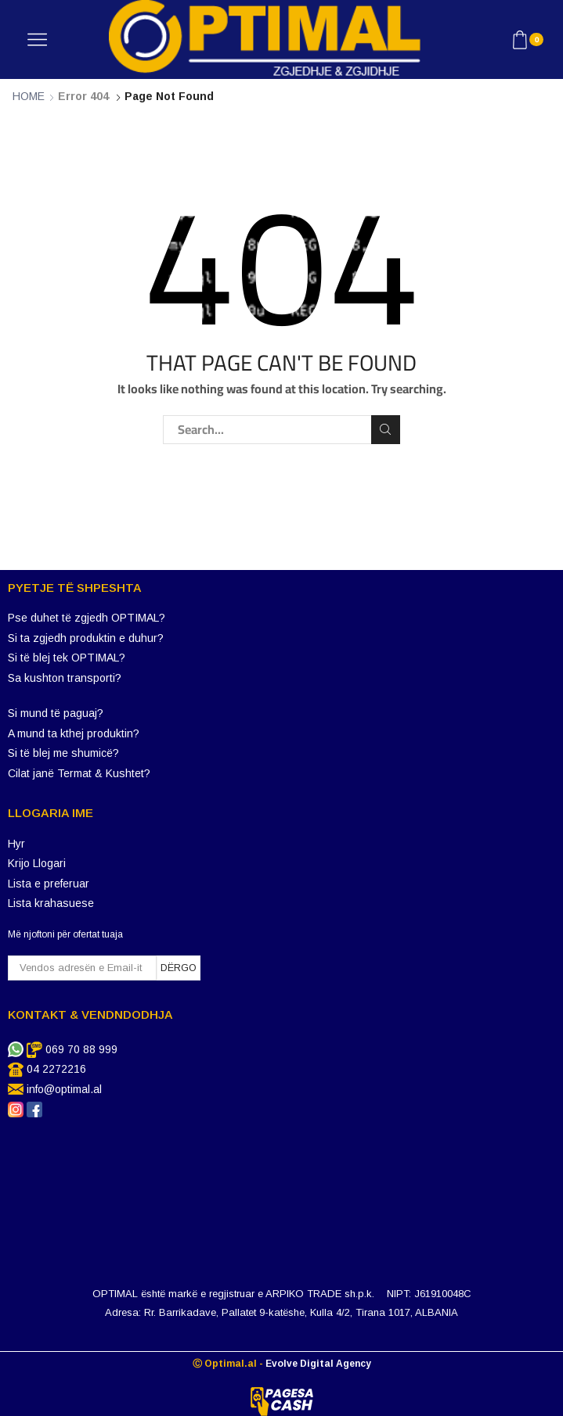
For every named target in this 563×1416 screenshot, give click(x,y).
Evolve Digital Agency (318, 1363)
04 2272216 (56, 1069)
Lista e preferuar (48, 883)
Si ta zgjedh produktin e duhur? (86, 638)
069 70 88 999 (81, 1049)
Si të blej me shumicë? (63, 753)
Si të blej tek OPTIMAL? (66, 657)
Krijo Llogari (37, 863)
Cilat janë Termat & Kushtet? (79, 773)
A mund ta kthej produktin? (73, 733)
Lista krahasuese (51, 903)
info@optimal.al (64, 1089)
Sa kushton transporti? (64, 678)
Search (385, 429)
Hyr (16, 843)
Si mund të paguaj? (55, 713)
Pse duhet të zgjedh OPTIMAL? (86, 617)
